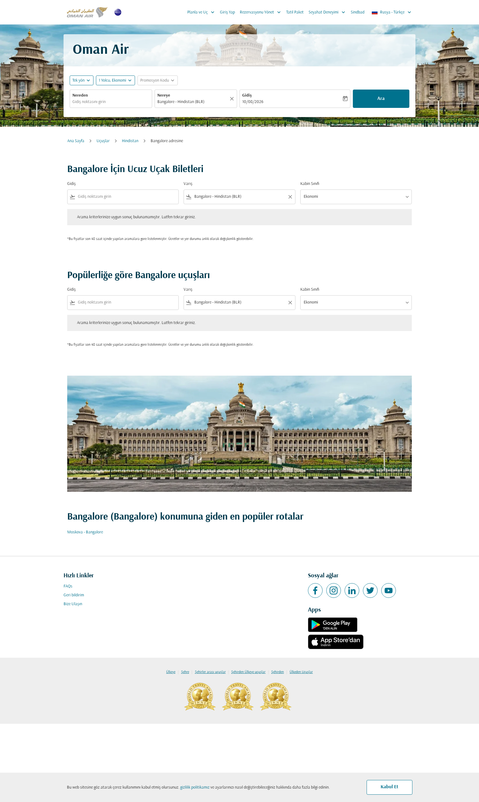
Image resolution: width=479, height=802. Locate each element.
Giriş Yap (227, 12)
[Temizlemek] (233, 99)
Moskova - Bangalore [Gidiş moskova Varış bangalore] (85, 532)
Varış (188, 184)
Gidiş (247, 95)
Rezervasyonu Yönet (262, 12)
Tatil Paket (295, 12)
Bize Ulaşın (73, 604)
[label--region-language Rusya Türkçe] (391, 12)
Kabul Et (389, 787)
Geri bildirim (74, 595)
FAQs (68, 586)
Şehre (185, 672)
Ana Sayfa (75, 141)
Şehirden (277, 672)
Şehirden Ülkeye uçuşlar (248, 672)
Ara (381, 98)
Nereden (80, 95)
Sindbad (357, 12)
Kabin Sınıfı (309, 184)
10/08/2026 (252, 102)
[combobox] (110, 102)
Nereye (163, 95)
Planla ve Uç (202, 12)
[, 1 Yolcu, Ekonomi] (112, 80)
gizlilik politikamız (195, 787)
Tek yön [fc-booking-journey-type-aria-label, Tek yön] (78, 80)
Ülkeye (170, 672)
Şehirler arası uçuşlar (210, 672)
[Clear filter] (290, 197)
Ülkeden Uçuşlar (301, 672)
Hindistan (130, 141)
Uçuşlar (103, 141)
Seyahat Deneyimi (328, 12)
